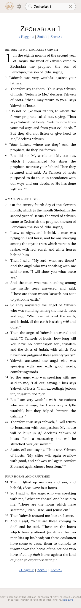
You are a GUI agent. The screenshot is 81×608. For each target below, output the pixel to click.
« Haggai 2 (26, 37)
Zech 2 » (56, 37)
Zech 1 (42, 37)
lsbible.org (67, 599)
